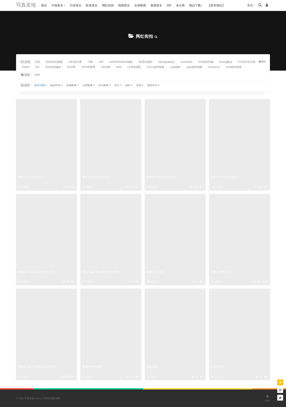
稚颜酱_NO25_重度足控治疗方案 (38, 366)
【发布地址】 (218, 5)
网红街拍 (110, 5)
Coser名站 (186, 61)
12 (265, 281)
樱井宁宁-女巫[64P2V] (31, 176)
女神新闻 (142, 5)
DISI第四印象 (205, 61)
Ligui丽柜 (175, 66)
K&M (118, 66)
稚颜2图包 (153, 366)
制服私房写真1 (156, 271)
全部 (37, 61)
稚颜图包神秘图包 (93, 366)
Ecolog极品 (225, 61)
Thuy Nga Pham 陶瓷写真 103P (101, 271)
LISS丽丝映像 (233, 66)
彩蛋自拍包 (218, 366)
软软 (37, 74)
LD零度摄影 (134, 66)
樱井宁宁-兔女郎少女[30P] (163, 176)
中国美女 (59, 5)
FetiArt (25, 66)
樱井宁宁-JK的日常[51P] (226, 176)
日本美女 (78, 5)
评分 (118, 85)
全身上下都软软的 (222, 271)
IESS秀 (71, 66)
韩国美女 (126, 5)
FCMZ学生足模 (246, 61)
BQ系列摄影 (145, 61)
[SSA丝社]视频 (54, 61)
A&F (101, 61)
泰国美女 (158, 5)
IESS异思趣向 (53, 66)
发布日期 (40, 85)
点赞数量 (88, 85)
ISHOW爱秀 (88, 66)
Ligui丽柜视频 (194, 66)
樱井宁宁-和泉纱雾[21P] (96, 176)
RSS (267, 398)
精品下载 (197, 5)
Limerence (214, 66)
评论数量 (104, 85)
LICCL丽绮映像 (155, 66)
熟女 (46, 5)
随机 (129, 85)
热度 (140, 85)
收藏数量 (72, 85)
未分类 (182, 5)
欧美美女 (94, 5)
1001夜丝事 (75, 61)
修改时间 (56, 85)
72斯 (90, 61)
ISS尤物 (105, 66)
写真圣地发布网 (51, 398)
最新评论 (153, 85)
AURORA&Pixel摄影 (121, 61)
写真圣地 (27, 5)
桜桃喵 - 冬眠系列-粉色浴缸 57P (37, 271)
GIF (171, 5)
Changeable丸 (166, 61)
